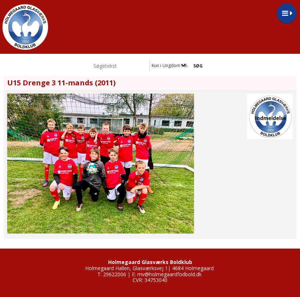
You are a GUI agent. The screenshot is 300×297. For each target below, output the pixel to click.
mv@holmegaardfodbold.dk (169, 274)
